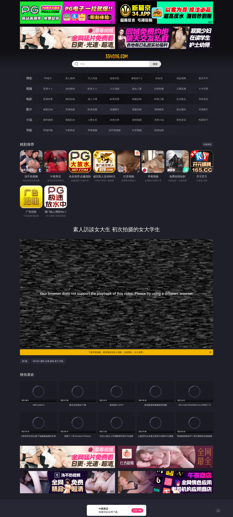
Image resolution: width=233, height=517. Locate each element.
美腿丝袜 (137, 109)
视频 (29, 89)
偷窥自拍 (48, 109)
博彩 (29, 78)
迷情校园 (137, 119)
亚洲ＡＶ (48, 88)
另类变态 (203, 99)
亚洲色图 (70, 109)
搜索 (155, 64)
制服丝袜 (137, 99)
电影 (29, 99)
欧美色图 (92, 109)
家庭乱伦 (70, 119)
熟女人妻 (137, 88)
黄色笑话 (181, 119)
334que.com (116, 56)
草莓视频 (92, 130)
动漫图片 (114, 109)
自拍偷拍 (70, 88)
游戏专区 (114, 78)
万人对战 (92, 78)
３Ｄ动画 (114, 88)
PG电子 (48, 78)
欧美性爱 (114, 99)
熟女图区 (181, 109)
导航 (29, 130)
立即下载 (137, 510)
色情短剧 (159, 130)
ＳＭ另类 (203, 88)
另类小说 (159, 119)
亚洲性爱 (48, 99)
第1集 (24, 361)
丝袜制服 (159, 88)
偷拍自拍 (70, 99)
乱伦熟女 (181, 99)
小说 (29, 120)
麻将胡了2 (136, 78)
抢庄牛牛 (203, 78)
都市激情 (48, 119)
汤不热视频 (115, 130)
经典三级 (159, 99)
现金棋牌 (181, 78)
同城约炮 (48, 130)
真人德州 (70, 78)
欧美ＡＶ (92, 88)
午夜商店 (70, 130)
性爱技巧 (203, 119)
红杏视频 (137, 130)
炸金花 (159, 78)
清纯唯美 (159, 109)
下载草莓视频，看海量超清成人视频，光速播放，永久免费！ (150, 352)
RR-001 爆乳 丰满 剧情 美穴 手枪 (48, 361)
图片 (29, 109)
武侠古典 (114, 119)
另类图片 (203, 109)
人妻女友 (92, 119)
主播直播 (181, 88)
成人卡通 (92, 99)
